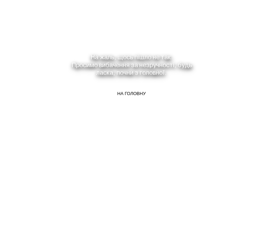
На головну (131, 93)
